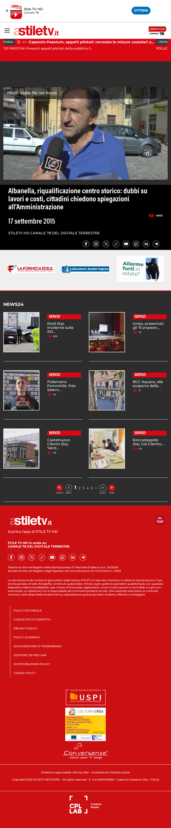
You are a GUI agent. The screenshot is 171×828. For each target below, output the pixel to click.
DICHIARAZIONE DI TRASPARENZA (38, 646)
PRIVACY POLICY (25, 628)
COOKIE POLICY (25, 673)
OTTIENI (141, 10)
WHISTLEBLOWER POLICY (32, 664)
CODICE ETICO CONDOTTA (32, 619)
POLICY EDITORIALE (28, 610)
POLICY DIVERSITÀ (27, 637)
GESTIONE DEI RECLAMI (30, 655)
